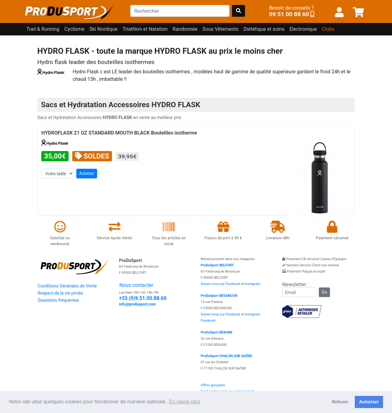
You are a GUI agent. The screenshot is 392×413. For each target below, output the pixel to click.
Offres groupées (213, 385)
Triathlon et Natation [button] (145, 29)
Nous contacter (136, 285)
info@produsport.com (137, 304)
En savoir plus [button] (184, 401)
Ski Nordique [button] (103, 29)
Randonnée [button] (185, 29)
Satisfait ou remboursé (60, 233)
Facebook (208, 321)
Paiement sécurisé (332, 230)
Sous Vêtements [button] (221, 29)
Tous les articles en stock (169, 233)
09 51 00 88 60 (289, 14)
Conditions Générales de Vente (67, 285)
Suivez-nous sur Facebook (220, 284)
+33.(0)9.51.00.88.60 (143, 298)
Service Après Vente (114, 230)
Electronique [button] (303, 29)
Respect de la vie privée (60, 293)
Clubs (328, 29)
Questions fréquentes (58, 300)
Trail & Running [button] (43, 29)
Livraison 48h (277, 230)
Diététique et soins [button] (263, 29)
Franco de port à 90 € (223, 230)
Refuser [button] (340, 401)
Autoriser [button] (369, 401)
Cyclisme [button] (75, 29)
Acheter (86, 173)
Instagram (253, 284)
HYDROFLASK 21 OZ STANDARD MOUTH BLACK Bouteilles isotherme (119, 133)
